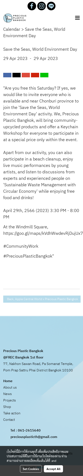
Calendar (11, 29)
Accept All (53, 469)
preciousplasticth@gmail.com (34, 437)
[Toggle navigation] (77, 18)
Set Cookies (31, 469)
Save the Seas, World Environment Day (34, 33)
